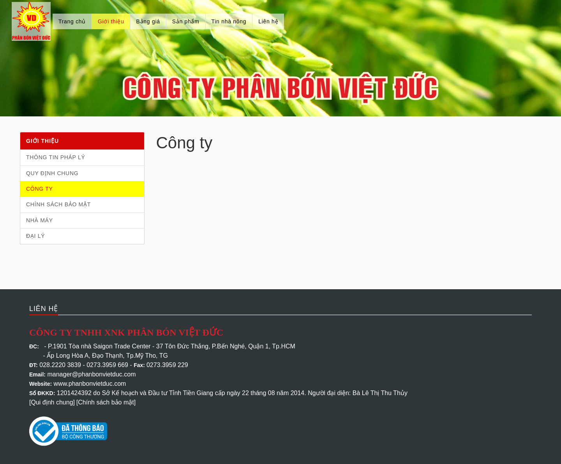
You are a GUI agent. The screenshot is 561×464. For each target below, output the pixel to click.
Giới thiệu (111, 21)
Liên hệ (268, 21)
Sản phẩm (185, 21)
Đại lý (35, 236)
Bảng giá (148, 21)
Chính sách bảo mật (58, 204)
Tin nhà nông (229, 21)
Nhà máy (39, 220)
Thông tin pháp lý (55, 157)
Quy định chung (52, 173)
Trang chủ (72, 21)
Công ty (39, 189)
